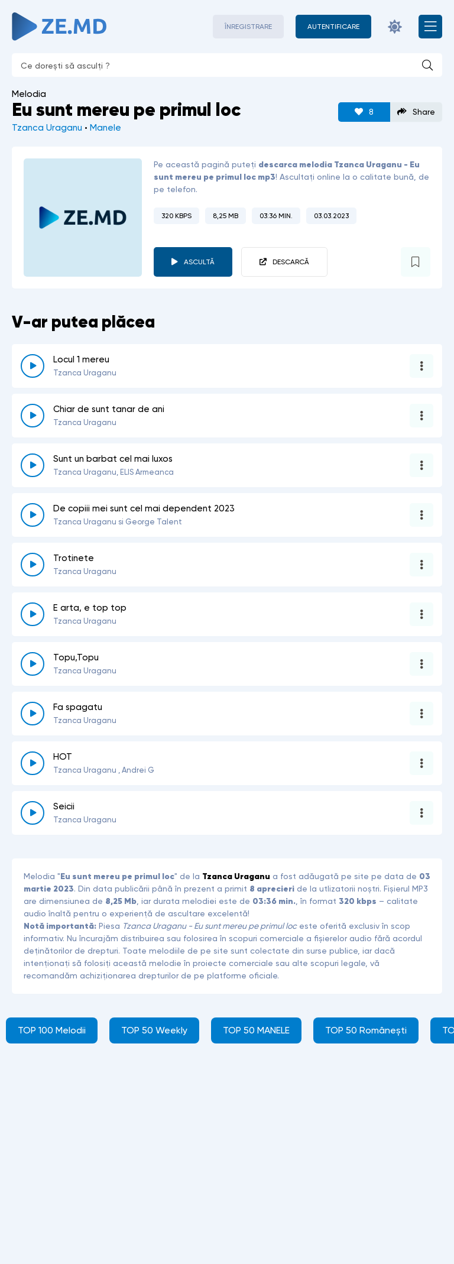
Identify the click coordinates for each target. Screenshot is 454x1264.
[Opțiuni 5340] (421, 763)
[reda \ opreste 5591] (32, 465)
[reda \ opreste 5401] (32, 614)
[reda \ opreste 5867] (32, 366)
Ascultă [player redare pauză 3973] (199, 262)
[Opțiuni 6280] (421, 813)
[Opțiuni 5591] (421, 465)
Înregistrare (248, 26)
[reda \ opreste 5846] (32, 415)
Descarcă (291, 262)
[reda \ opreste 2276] (32, 713)
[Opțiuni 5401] (421, 614)
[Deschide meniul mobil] (430, 26)
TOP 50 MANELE (256, 1030)
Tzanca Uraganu (47, 127)
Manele (105, 127)
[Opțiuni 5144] (421, 515)
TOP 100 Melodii (52, 1030)
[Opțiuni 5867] (421, 366)
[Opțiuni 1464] (421, 664)
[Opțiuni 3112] (421, 564)
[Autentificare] (333, 26)
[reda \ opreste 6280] (32, 813)
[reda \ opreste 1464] (32, 664)
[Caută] (427, 65)
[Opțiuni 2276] (421, 713)
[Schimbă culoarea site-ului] (395, 26)
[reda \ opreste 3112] (32, 564)
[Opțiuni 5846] (421, 415)
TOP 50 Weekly (154, 1030)
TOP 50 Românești (366, 1030)
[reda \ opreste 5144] (32, 515)
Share (416, 112)
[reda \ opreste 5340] (32, 763)
